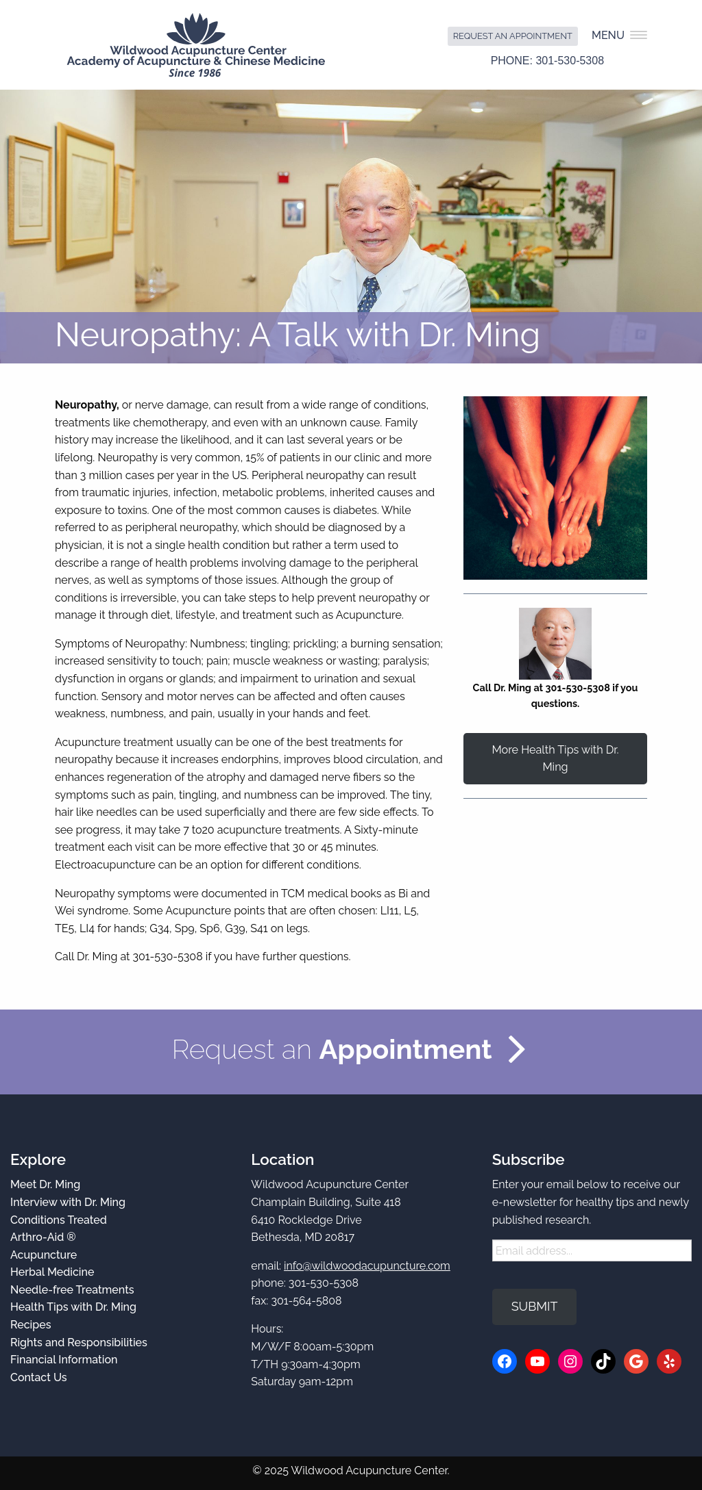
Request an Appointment (512, 36)
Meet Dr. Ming (45, 1184)
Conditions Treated (58, 1219)
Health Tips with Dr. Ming (73, 1306)
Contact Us (38, 1377)
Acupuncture (43, 1254)
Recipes (30, 1324)
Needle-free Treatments (72, 1289)
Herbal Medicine (52, 1272)
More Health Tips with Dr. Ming (555, 758)
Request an (331, 1049)
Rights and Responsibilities (78, 1342)
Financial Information (63, 1359)
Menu (619, 35)
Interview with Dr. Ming (67, 1202)
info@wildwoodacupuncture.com (367, 1265)
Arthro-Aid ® (43, 1237)
